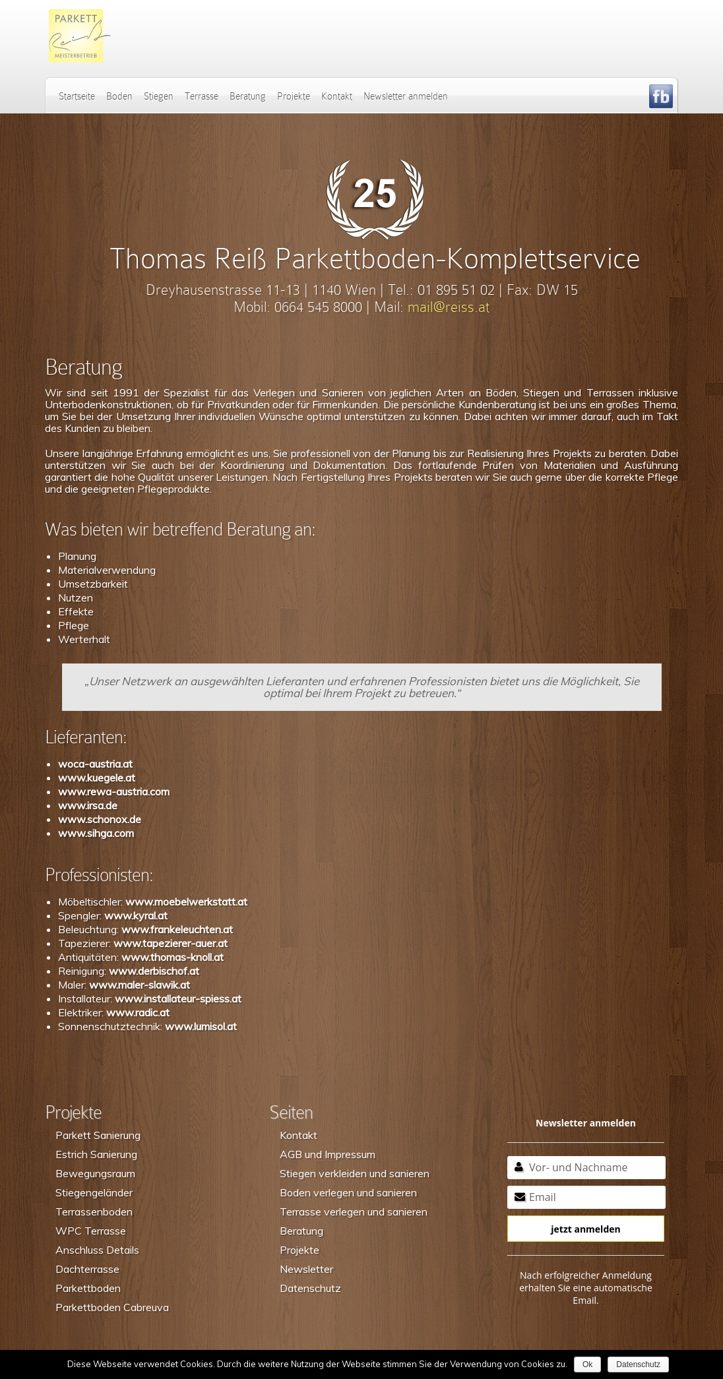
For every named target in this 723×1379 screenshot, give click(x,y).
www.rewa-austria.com (114, 791)
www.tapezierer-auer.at (170, 943)
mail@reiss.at (448, 307)
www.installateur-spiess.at (178, 998)
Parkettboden (88, 1288)
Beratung (248, 96)
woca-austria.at (95, 763)
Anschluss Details (97, 1249)
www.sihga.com (96, 833)
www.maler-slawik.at (139, 984)
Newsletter (306, 1268)
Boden (119, 96)
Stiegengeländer (94, 1192)
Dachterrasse (87, 1268)
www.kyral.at (136, 915)
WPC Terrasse (90, 1230)
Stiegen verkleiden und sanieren (354, 1173)
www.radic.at (138, 1012)
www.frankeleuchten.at (177, 929)
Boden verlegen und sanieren (348, 1192)
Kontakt (336, 96)
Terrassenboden (94, 1211)
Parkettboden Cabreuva (112, 1307)
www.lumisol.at (201, 1026)
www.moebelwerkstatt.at (186, 901)
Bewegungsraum (95, 1173)
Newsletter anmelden (405, 96)
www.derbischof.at (154, 970)
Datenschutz (310, 1288)
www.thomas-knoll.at (172, 957)
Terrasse (201, 96)
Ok (587, 1364)
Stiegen (158, 96)
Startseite (77, 96)
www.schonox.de (99, 819)
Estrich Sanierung (96, 1154)
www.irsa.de (87, 805)
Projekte (293, 96)
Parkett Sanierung (98, 1135)
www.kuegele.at (96, 777)
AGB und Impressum (327, 1154)
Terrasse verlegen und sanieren (353, 1211)
